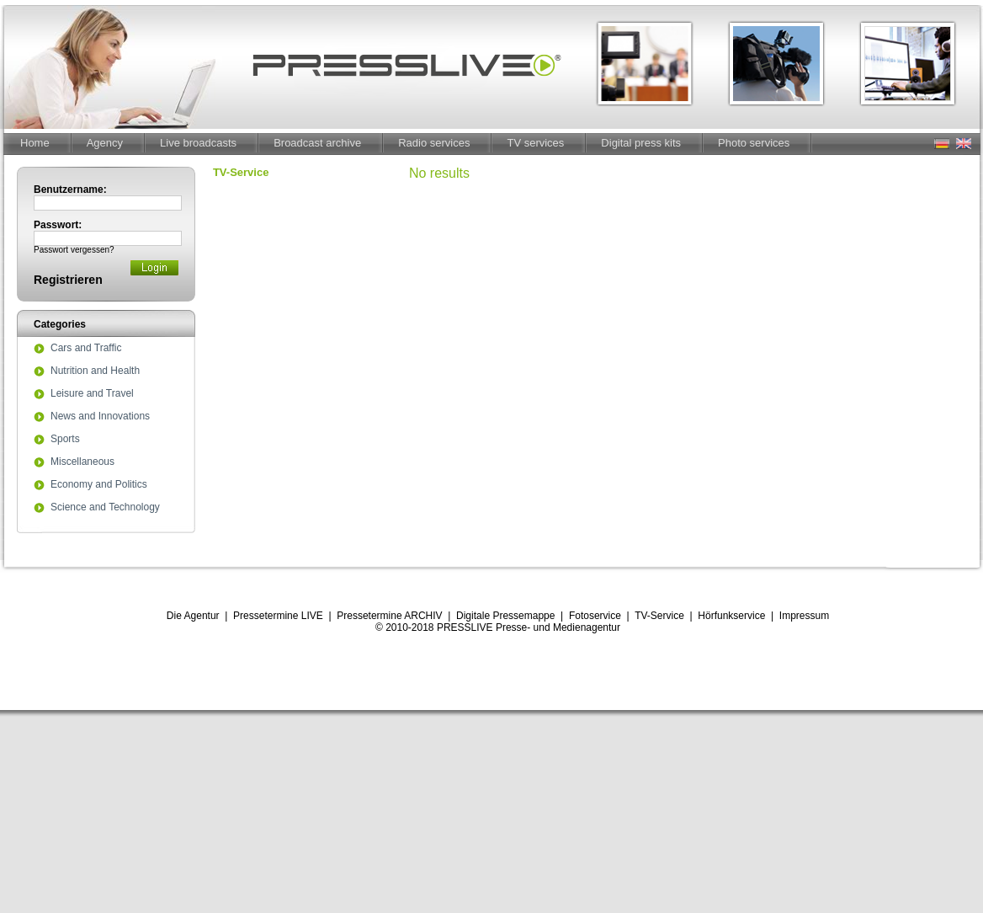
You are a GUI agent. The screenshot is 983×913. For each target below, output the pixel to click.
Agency (105, 142)
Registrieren (68, 279)
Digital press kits (641, 142)
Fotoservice (595, 616)
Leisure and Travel (92, 394)
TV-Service (659, 616)
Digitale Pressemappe (505, 616)
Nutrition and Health (95, 371)
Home (35, 142)
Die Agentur (193, 616)
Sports (65, 440)
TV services (535, 142)
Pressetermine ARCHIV (389, 616)
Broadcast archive (317, 142)
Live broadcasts (198, 142)
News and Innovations (100, 417)
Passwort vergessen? (74, 249)
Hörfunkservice (731, 616)
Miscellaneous (82, 462)
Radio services (434, 142)
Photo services (753, 142)
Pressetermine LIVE (278, 616)
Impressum (804, 616)
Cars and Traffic (85, 349)
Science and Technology (105, 508)
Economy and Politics (98, 485)
